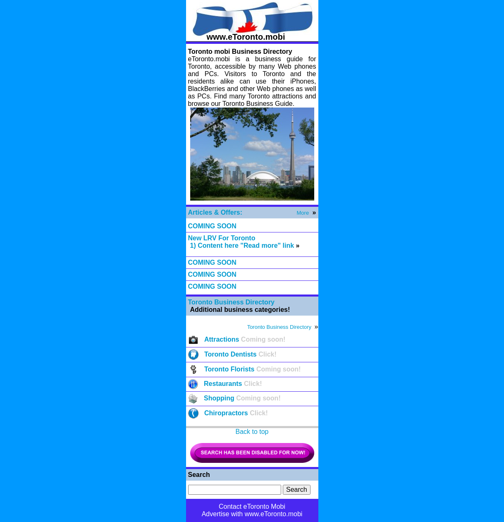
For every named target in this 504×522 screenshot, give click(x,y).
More (303, 213)
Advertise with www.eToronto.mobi (252, 513)
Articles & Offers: (215, 212)
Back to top (251, 431)
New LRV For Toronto (222, 238)
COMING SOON (212, 226)
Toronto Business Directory (231, 302)
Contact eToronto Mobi (252, 506)
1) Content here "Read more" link (242, 245)
